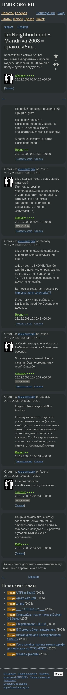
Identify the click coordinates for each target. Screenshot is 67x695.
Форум (18, 19)
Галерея (21, 13)
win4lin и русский (27, 654)
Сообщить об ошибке (15, 683)
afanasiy (20, 75)
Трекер (29, 19)
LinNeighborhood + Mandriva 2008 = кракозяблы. (27, 40)
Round (19, 149)
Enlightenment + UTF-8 (31, 624)
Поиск (40, 19)
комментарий (26, 169)
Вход (61, 13)
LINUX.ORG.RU (17, 4)
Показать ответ (24, 159)
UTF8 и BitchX (25, 592)
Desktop (23, 26)
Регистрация (45, 13)
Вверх (58, 674)
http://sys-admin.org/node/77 (33, 292)
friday (18, 544)
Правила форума (27, 673)
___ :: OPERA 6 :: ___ (30, 609)
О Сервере (10, 673)
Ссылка (9, 88)
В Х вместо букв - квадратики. (36, 629)
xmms (20, 603)
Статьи (6, 19)
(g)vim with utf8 (26, 598)
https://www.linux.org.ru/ (16, 687)
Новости (7, 13)
